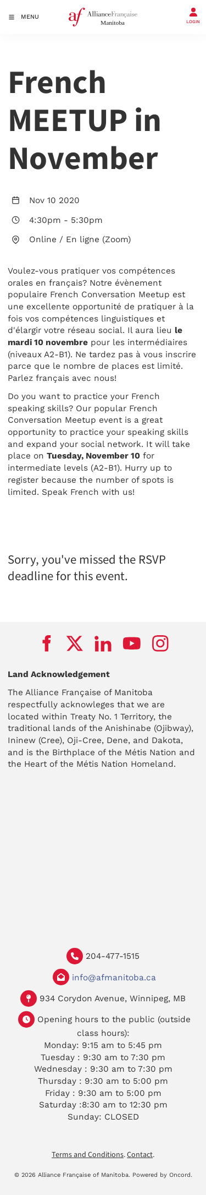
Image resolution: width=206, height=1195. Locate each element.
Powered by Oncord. (162, 1174)
